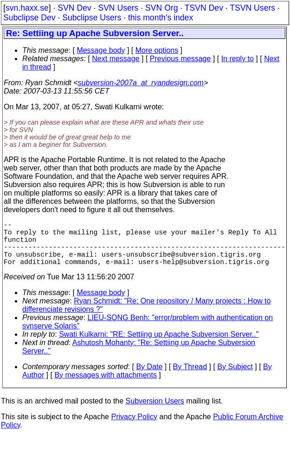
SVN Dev (74, 8)
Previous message (180, 59)
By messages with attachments (105, 386)
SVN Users (118, 8)
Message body (101, 50)
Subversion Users (155, 412)
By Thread (190, 378)
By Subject (234, 378)
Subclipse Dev (29, 17)
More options (157, 50)
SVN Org (161, 8)
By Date (149, 378)
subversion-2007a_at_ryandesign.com (141, 83)
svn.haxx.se (27, 8)
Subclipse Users (91, 17)
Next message (115, 59)
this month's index (160, 17)
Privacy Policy (134, 428)
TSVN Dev (204, 8)
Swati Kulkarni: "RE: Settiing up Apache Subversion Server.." (158, 345)
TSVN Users (252, 8)
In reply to (237, 59)
